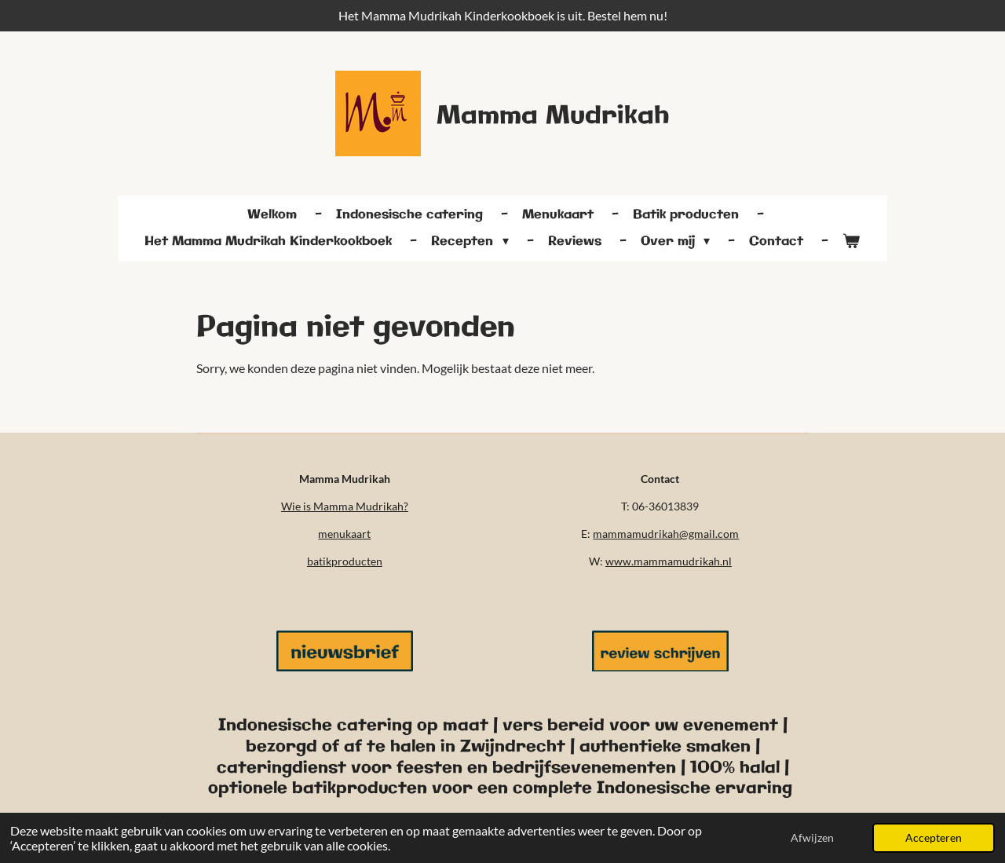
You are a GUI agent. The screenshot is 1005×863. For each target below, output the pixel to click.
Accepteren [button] (933, 837)
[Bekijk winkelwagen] (851, 242)
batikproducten (344, 561)
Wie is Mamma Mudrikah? (344, 506)
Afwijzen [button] (812, 837)
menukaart (344, 533)
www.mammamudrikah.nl (668, 561)
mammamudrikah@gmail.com (666, 533)
